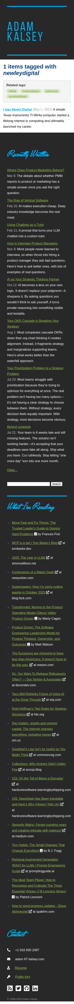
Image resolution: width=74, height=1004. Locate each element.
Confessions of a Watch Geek (33, 572)
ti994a (12, 91)
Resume (21, 968)
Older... (12, 470)
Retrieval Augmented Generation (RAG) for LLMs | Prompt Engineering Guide (38, 865)
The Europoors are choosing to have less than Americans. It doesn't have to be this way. (39, 658)
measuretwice (30, 91)
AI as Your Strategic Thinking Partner (33, 279)
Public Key (22, 976)
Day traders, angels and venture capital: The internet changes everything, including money (34, 728)
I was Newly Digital (17, 109)
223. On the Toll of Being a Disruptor (37, 778)
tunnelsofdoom (18, 96)
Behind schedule (19, 427)
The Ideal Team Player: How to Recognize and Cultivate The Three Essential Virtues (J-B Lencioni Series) (39, 885)
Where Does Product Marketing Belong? (35, 170)
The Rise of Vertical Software (27, 200)
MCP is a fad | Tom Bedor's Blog (34, 543)
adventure (52, 91)
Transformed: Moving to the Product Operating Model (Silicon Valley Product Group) (37, 612)
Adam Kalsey (25, 32)
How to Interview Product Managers (32, 243)
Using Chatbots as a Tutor (25, 224)
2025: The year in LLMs (28, 557)
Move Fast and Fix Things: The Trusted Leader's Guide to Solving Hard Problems (36, 528)
